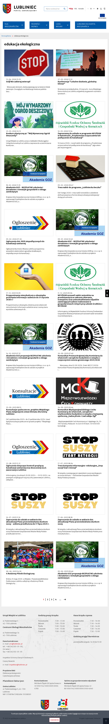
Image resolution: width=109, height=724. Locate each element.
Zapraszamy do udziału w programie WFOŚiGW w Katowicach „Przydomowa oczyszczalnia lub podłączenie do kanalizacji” (79, 135)
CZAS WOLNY (59, 25)
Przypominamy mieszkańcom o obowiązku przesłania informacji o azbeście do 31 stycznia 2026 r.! (27, 297)
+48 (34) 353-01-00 (14, 646)
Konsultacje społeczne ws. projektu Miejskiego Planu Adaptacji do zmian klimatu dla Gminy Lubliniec (27, 411)
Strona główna (6, 36)
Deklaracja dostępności (12, 673)
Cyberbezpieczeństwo (11, 676)
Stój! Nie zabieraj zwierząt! (18, 81)
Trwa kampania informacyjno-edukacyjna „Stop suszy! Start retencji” (80, 466)
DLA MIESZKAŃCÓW (12, 25)
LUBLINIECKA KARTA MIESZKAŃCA (86, 26)
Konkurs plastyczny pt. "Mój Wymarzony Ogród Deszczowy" (28, 134)
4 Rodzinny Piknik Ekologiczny (20, 573)
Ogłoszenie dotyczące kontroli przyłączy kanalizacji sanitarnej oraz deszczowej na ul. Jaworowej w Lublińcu (26, 467)
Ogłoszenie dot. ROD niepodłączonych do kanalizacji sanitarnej (25, 242)
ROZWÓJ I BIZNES (35, 25)
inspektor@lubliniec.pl (18, 665)
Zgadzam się (54, 720)
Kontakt (81, 9)
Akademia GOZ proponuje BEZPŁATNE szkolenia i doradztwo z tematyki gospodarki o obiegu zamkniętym (28, 357)
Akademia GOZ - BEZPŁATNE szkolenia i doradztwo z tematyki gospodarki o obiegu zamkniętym (26, 189)
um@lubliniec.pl (15, 644)
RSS (75, 9)
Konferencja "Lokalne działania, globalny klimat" (77, 82)
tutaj (75, 714)
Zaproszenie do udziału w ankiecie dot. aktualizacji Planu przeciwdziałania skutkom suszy (78, 521)
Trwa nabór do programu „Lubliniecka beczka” (79, 187)
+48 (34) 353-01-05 (14, 652)
